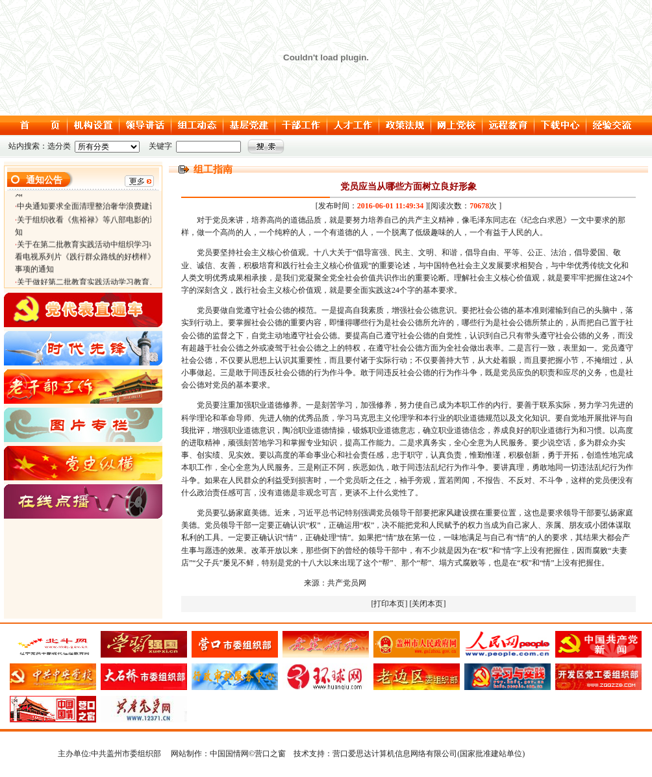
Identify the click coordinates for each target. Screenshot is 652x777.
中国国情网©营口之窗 (248, 753)
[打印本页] (389, 603)
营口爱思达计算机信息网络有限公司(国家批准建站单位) (428, 753)
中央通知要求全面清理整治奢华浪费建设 (87, 208)
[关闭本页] (428, 603)
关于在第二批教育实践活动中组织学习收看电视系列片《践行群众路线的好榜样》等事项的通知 (89, 259)
